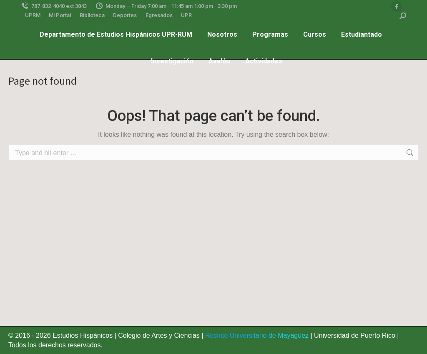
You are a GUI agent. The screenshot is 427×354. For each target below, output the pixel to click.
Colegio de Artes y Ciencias (159, 335)
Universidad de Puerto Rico (354, 335)
